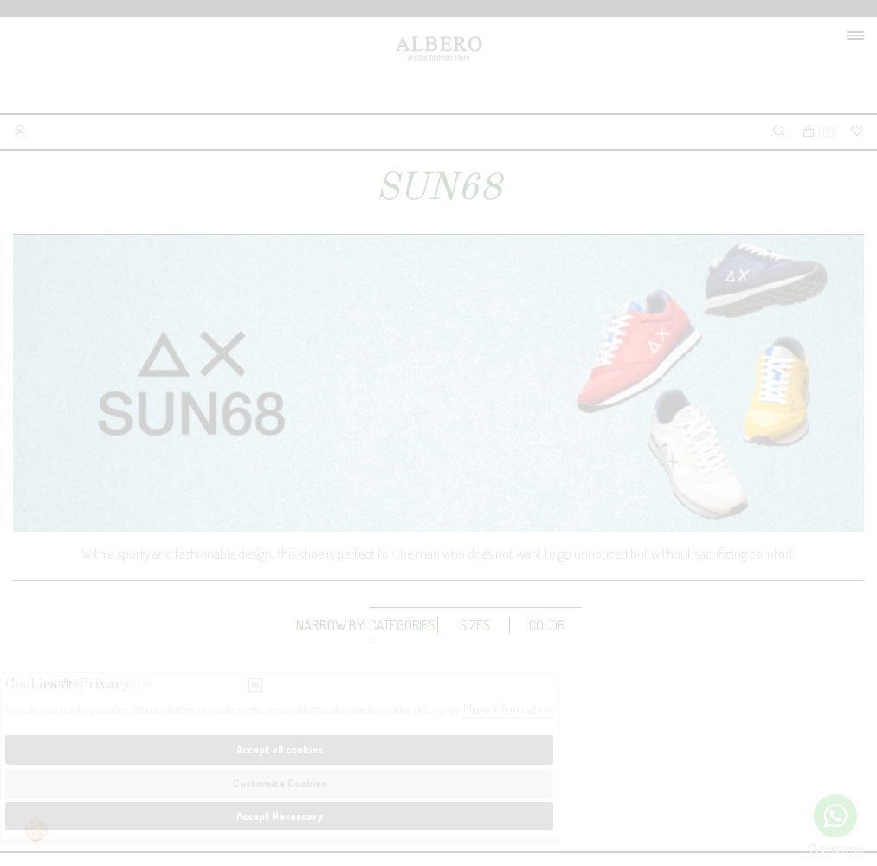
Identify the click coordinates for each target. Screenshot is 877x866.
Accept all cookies (279, 749)
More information (508, 709)
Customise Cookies (279, 783)
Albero (438, 69)
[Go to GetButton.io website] (835, 848)
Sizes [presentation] (475, 625)
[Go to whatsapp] (835, 815)
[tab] (403, 625)
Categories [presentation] (402, 625)
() (818, 132)
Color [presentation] (546, 625)
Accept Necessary (279, 816)
